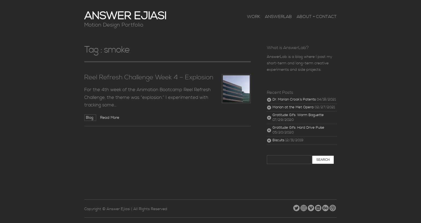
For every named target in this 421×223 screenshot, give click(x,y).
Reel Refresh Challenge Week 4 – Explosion (148, 77)
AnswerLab (278, 16)
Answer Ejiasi (125, 16)
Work (253, 16)
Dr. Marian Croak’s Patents (294, 99)
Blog (90, 117)
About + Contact (317, 16)
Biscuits (278, 140)
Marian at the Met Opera (293, 107)
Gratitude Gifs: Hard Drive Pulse (298, 127)
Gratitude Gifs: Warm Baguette (298, 115)
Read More (109, 117)
